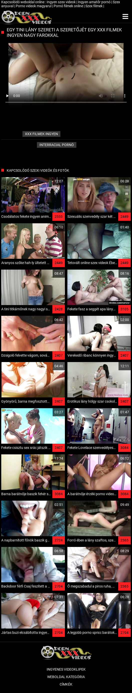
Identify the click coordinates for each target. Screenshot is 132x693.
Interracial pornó (56, 145)
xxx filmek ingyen (41, 134)
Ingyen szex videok (61, 2)
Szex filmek (94, 6)
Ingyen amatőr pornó (94, 2)
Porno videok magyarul (34, 6)
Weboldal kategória (66, 677)
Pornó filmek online (69, 6)
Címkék (66, 684)
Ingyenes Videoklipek (66, 669)
